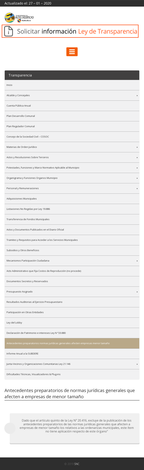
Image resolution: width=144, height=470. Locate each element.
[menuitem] (72, 85)
